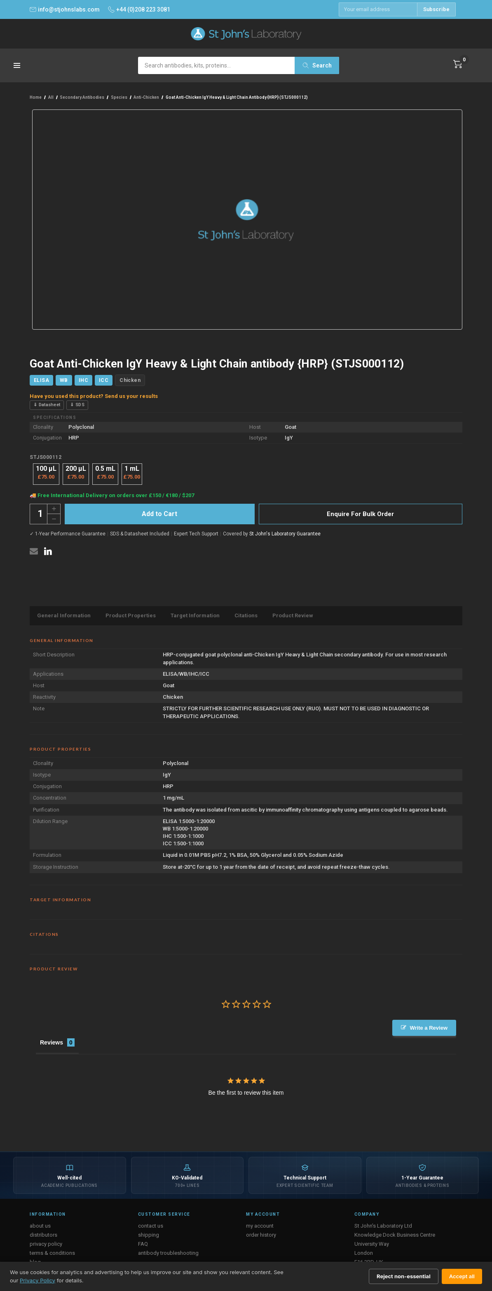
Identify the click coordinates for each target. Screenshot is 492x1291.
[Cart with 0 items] (457, 64)
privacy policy (46, 1244)
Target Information (195, 615)
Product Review (292, 615)
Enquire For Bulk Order (360, 514)
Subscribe (436, 9)
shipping (148, 1235)
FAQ (143, 1244)
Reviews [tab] (51, 1042)
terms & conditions (52, 1253)
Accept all (462, 1276)
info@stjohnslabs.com (65, 9)
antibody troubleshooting (168, 1253)
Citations (246, 615)
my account (260, 1226)
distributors (43, 1235)
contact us (150, 1226)
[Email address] (378, 9)
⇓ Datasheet (46, 404)
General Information (64, 615)
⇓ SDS (77, 404)
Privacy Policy (37, 1280)
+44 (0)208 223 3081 (139, 9)
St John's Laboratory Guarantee (285, 534)
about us (40, 1226)
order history (261, 1235)
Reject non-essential (404, 1276)
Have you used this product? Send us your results (94, 396)
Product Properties (130, 615)
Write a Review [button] (428, 1028)
